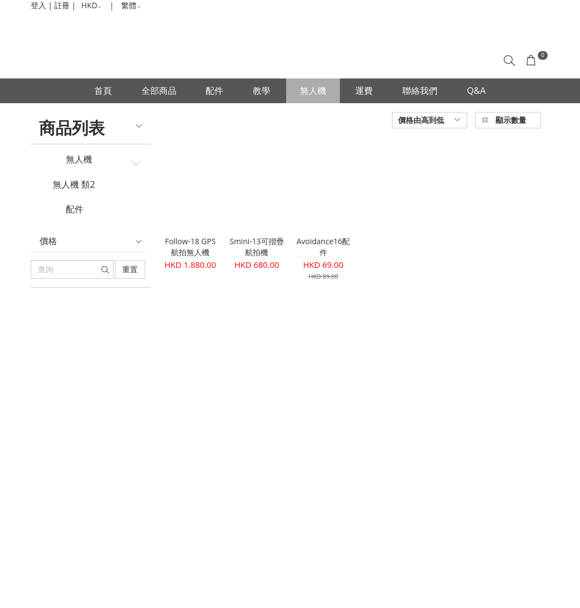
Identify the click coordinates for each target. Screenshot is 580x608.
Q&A (476, 91)
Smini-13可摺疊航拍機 (257, 246)
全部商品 (159, 91)
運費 (364, 91)
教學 (261, 91)
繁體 (131, 5)
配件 (214, 91)
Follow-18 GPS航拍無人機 (190, 246)
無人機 (313, 91)
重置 (130, 269)
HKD (91, 5)
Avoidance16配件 (323, 246)
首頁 (103, 91)
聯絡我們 (419, 91)
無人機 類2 (74, 185)
